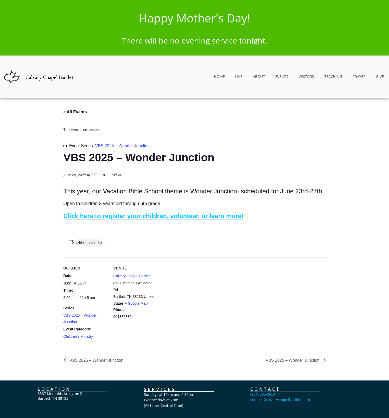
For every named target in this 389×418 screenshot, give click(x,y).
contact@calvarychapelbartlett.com (280, 399)
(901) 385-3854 (262, 394)
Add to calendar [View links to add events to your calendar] (88, 242)
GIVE (380, 76)
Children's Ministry (78, 336)
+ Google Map (136, 303)
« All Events (75, 112)
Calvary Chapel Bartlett (132, 276)
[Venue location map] (190, 293)
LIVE (238, 76)
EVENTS (281, 76)
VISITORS (306, 76)
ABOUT (259, 76)
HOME (219, 76)
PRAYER (359, 76)
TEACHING (333, 76)
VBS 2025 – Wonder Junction (96, 360)
